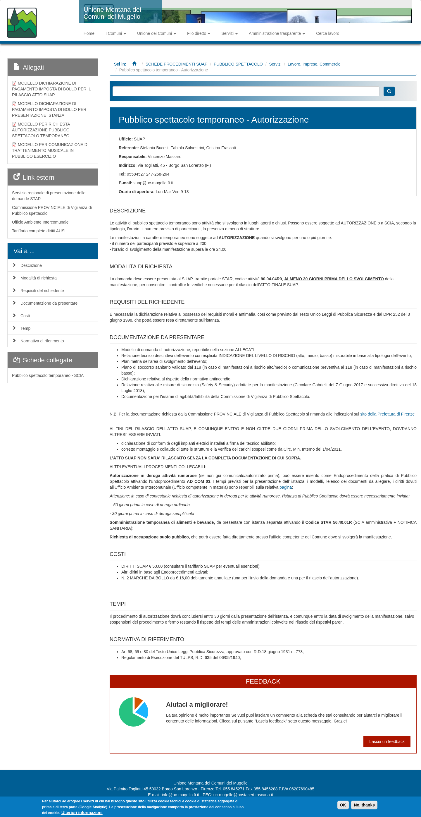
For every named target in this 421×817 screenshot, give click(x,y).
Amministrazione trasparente (277, 33)
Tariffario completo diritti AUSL (39, 231)
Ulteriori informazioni (82, 813)
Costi (25, 315)
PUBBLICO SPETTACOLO (238, 64)
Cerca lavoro (327, 33)
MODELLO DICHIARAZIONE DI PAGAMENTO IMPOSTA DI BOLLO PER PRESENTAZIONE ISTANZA (49, 109)
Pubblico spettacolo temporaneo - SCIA (48, 375)
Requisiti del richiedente (42, 290)
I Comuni (116, 33)
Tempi (25, 328)
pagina (285, 487)
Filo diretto (198, 33)
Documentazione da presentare (48, 303)
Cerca (389, 91)
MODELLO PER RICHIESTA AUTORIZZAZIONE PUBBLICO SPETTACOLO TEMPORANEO (41, 130)
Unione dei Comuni (156, 33)
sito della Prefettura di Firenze (387, 414)
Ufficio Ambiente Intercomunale (40, 222)
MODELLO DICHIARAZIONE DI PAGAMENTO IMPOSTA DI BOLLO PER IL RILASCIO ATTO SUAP (51, 89)
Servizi (229, 33)
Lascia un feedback (387, 741)
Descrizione (31, 265)
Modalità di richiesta (38, 278)
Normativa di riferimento (42, 341)
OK (343, 805)
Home (89, 33)
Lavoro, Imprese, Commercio (314, 64)
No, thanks (364, 805)
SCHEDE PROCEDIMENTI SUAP (177, 64)
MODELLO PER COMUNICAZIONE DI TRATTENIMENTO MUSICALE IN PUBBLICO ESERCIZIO (50, 150)
